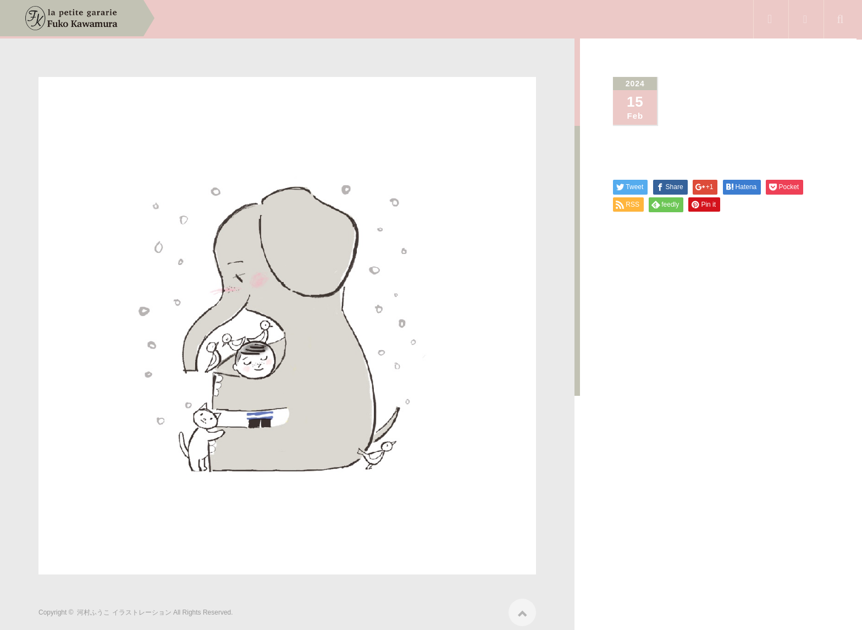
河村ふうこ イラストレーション (124, 609)
